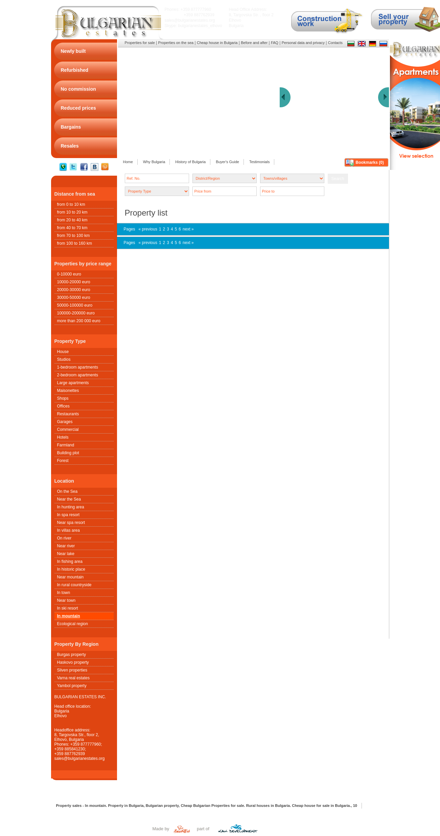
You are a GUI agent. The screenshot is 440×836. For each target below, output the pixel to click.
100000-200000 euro (76, 313)
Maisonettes (68, 390)
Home (128, 162)
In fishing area (70, 561)
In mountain (68, 616)
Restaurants (68, 414)
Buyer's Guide (227, 162)
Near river (66, 546)
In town (63, 592)
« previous (148, 229)
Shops (63, 398)
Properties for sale (140, 43)
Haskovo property (73, 662)
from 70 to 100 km (73, 235)
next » (188, 229)
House (63, 351)
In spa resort (68, 514)
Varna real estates (73, 678)
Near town (66, 600)
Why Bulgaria (154, 162)
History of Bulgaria (190, 162)
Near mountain (70, 577)
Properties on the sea (176, 43)
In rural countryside (74, 584)
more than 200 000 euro (78, 320)
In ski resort (67, 608)
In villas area (68, 530)
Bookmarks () (370, 162)
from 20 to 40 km (72, 220)
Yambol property (72, 685)
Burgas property (71, 654)
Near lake (65, 553)
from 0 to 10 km (71, 204)
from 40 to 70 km (72, 227)
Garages (65, 421)
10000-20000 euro (73, 282)
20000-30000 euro (73, 289)
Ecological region (72, 623)
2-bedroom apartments (77, 375)
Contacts (335, 43)
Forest (63, 460)
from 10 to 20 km (72, 212)
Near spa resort (71, 522)
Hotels (63, 437)
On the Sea (67, 491)
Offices (63, 406)
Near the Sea (69, 499)
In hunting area (70, 507)
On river (64, 538)
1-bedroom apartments (77, 367)
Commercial (68, 429)
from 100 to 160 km (74, 243)
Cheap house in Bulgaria (217, 43)
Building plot (68, 452)
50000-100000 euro (75, 305)
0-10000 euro (69, 274)
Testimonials (259, 162)
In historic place (71, 569)
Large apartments (73, 382)
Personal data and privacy (303, 43)
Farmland (65, 445)
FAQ (274, 43)
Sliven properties (72, 670)
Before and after (254, 43)
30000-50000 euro (73, 297)
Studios (64, 359)
